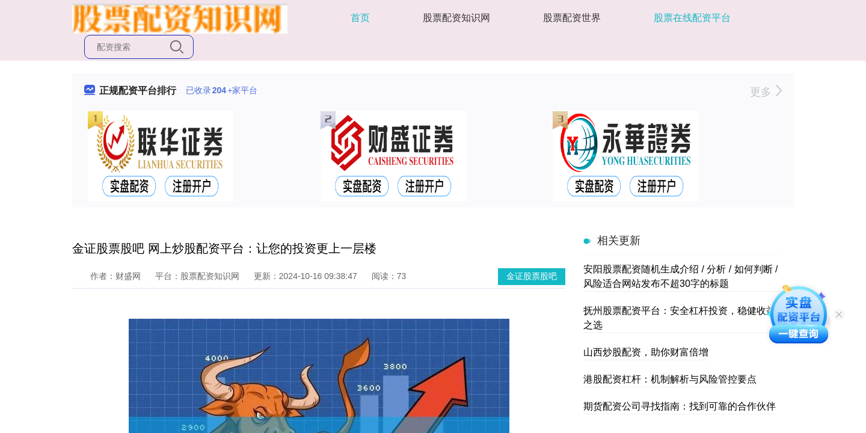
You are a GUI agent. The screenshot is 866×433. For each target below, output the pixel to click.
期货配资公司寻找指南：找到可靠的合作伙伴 (679, 406)
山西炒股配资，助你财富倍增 (645, 352)
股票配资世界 (572, 18)
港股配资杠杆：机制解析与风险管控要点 (670, 379)
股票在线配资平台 (692, 18)
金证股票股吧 (531, 276)
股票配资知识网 (456, 18)
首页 (360, 18)
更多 (766, 92)
